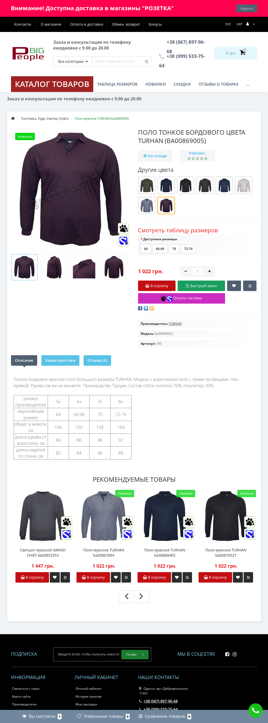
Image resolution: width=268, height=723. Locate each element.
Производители (24, 704)
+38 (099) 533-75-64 (158, 709)
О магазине (24, 24)
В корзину (32, 577)
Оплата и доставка (61, 24)
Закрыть (246, 8)
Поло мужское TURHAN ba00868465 (164, 552)
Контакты (155, 24)
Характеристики (60, 360)
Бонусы (131, 24)
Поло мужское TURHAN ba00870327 (225, 552)
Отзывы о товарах (218, 84)
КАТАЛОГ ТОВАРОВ (52, 84)
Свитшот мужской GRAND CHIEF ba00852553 (42, 552)
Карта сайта (21, 696)
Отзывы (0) (97, 360)
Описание (24, 360)
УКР (239, 24)
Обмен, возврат (101, 24)
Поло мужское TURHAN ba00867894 (103, 552)
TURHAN (175, 323)
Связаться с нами (26, 688)
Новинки (155, 84)
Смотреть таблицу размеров (178, 230)
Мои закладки (86, 704)
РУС (228, 24)
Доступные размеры (160, 239)
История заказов (88, 696)
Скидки (182, 84)
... (247, 84)
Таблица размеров (117, 84)
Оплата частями (181, 298)
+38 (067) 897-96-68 (158, 701)
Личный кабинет (88, 688)
